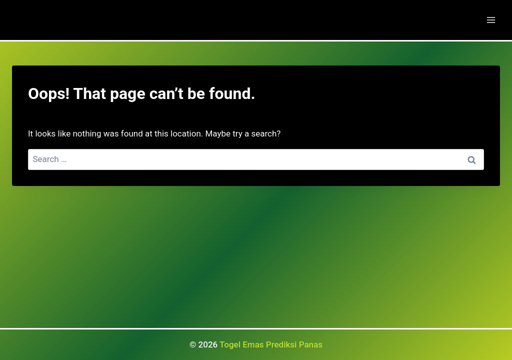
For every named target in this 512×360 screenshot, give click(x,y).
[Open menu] (491, 20)
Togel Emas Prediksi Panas (271, 345)
